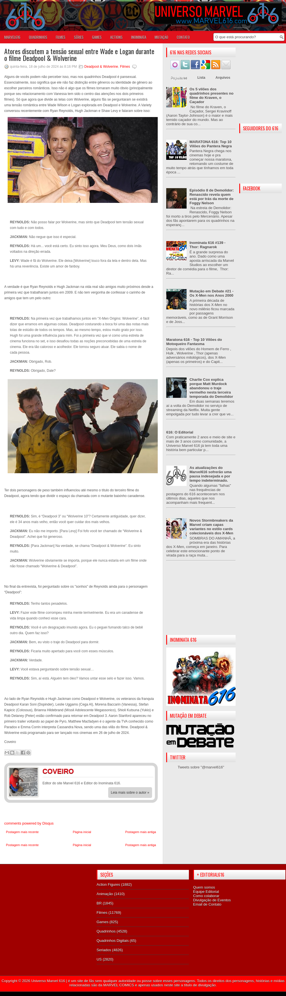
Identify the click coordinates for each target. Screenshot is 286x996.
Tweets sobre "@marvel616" (201, 767)
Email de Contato (207, 904)
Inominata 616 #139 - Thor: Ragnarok (207, 245)
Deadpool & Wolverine (101, 67)
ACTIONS (116, 37)
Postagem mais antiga (140, 832)
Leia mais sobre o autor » (130, 793)
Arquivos (222, 78)
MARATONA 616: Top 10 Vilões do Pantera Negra (210, 144)
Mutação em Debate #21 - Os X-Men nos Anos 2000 (211, 293)
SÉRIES (79, 37)
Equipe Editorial (206, 891)
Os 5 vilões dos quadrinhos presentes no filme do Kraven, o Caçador (211, 95)
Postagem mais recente (22, 832)
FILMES (60, 37)
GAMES (97, 37)
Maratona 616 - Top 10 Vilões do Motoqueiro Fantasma (194, 341)
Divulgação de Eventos (212, 900)
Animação (105, 894)
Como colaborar (206, 896)
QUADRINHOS (38, 37)
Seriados (104, 950)
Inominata (138, 37)
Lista (201, 78)
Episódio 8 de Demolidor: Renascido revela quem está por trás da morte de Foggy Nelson (211, 196)
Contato (183, 37)
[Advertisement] (201, 602)
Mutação (161, 37)
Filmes (125, 67)
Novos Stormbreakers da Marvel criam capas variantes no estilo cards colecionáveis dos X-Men (211, 526)
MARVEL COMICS (118, 985)
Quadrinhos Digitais (113, 940)
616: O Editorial (179, 432)
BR (99, 903)
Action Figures (108, 884)
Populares (179, 78)
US (99, 959)
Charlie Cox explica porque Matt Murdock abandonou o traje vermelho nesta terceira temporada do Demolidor (211, 388)
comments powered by (29, 823)
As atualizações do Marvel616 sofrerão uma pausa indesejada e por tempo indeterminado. (210, 474)
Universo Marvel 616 (48, 981)
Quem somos (204, 887)
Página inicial (82, 832)
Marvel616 (12, 37)
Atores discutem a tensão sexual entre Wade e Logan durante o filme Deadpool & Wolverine (79, 54)
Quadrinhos (106, 931)
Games (102, 922)
